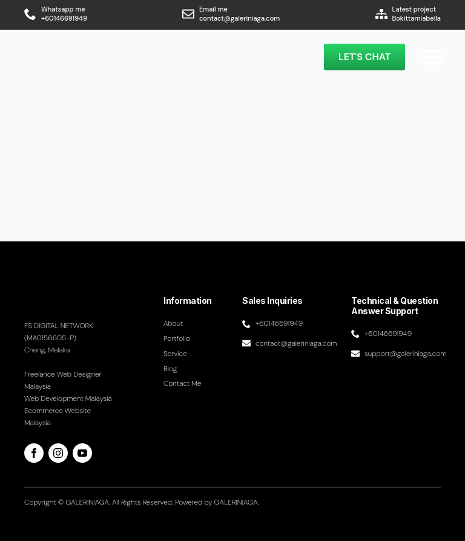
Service (175, 353)
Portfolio (176, 338)
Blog (170, 369)
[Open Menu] (433, 57)
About (173, 323)
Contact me (182, 383)
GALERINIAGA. (236, 502)
